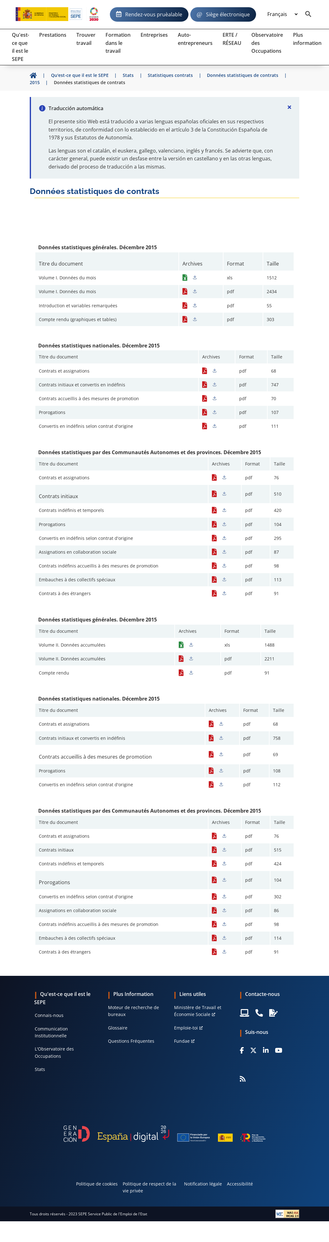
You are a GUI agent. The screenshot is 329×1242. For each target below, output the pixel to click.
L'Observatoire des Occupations (54, 1052)
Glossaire (117, 1028)
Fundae (182, 1041)
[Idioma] (282, 14)
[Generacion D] (164, 1133)
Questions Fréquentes (131, 1041)
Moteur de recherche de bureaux (133, 1010)
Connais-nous (49, 1015)
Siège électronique (228, 14)
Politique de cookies (97, 1184)
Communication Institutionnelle (51, 1032)
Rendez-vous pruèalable (153, 14)
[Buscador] (308, 14)
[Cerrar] (289, 107)
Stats (40, 1069)
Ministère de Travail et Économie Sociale (197, 1010)
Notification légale (203, 1184)
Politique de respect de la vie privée (149, 1187)
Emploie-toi (186, 1028)
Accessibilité (240, 1184)
